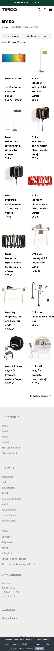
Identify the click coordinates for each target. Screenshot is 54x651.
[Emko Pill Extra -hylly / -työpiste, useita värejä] (14, 348)
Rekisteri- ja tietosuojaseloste (18, 564)
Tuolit (5, 431)
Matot (5, 504)
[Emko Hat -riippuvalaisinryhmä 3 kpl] (40, 294)
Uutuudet (7, 536)
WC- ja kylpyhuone (11, 498)
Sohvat (5, 436)
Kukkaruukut (8, 487)
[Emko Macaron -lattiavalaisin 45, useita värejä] (14, 119)
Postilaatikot (9, 520)
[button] (50, 9)
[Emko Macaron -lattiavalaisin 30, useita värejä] (40, 61)
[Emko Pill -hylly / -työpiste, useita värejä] (40, 348)
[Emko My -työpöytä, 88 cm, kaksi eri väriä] (40, 236)
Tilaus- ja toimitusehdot (14, 558)
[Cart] (45, 9)
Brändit (5, 531)
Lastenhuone (9, 515)
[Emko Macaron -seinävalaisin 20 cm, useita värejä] (14, 177)
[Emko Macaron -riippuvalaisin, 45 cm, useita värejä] (40, 177)
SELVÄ (39, 649)
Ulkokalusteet (9, 453)
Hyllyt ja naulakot (11, 447)
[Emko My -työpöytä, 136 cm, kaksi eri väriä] (14, 294)
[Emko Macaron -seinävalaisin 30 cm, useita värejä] (40, 119)
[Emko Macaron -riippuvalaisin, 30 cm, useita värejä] (14, 236)
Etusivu (5, 27)
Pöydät (5, 425)
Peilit (4, 482)
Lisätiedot (29, 649)
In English (7, 553)
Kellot (5, 493)
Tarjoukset (8, 542)
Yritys (5, 547)
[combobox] (37, 36)
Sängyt (5, 442)
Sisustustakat (9, 509)
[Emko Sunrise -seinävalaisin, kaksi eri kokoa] (14, 61)
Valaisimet (7, 476)
